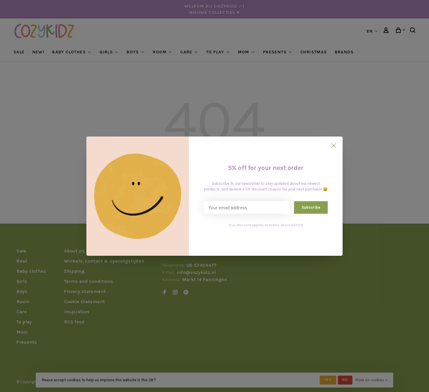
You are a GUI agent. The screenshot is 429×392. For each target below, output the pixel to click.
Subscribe (310, 207)
